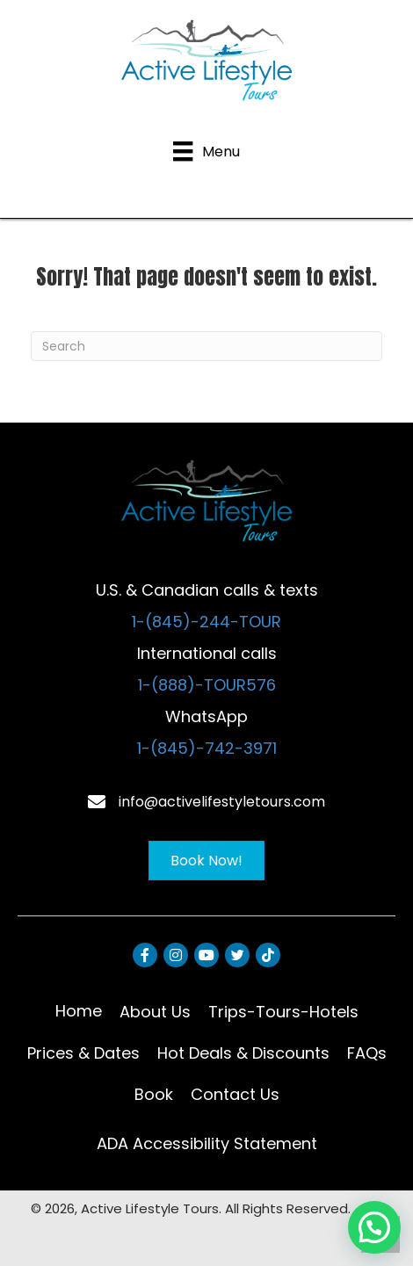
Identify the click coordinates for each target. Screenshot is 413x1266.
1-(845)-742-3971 (207, 748)
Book (153, 1094)
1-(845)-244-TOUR (206, 622)
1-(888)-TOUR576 (207, 685)
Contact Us (235, 1094)
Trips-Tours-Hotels (283, 1012)
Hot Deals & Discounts (243, 1053)
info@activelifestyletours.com (222, 802)
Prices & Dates (83, 1053)
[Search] (206, 346)
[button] (374, 1227)
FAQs (367, 1053)
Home (78, 1011)
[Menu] (206, 151)
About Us (155, 1012)
